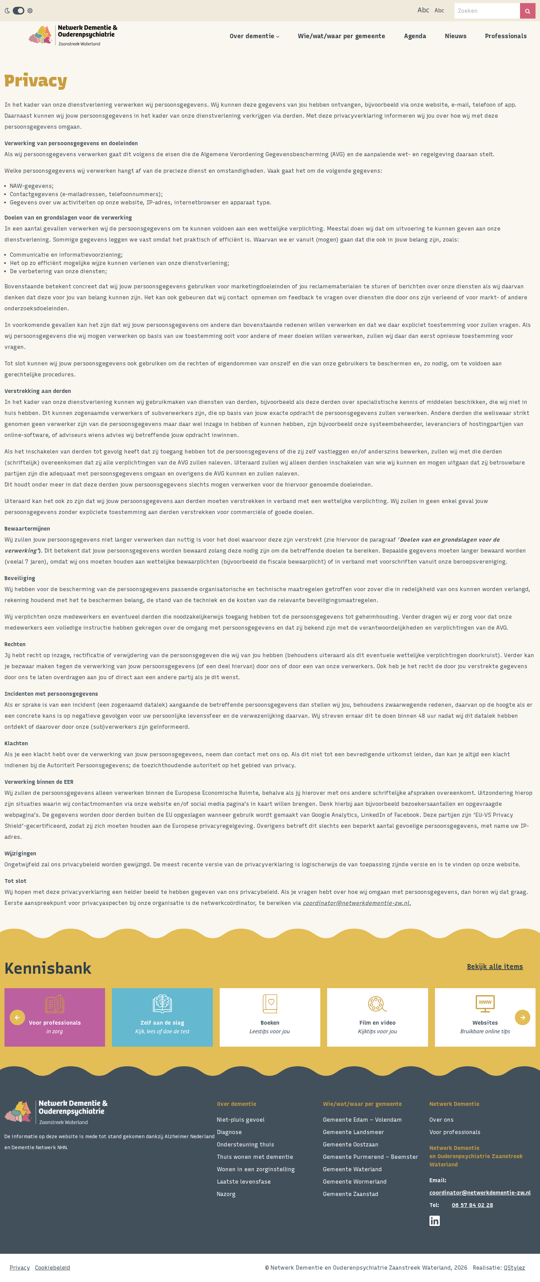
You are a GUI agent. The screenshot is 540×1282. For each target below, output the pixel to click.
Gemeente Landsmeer (353, 1132)
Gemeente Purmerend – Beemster (370, 1157)
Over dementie (252, 36)
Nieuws (456, 36)
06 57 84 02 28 (472, 1205)
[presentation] (17, 1017)
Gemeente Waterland (352, 1169)
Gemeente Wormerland (355, 1181)
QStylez (514, 1267)
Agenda (415, 36)
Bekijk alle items (495, 966)
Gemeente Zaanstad (350, 1194)
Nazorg (226, 1194)
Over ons (441, 1120)
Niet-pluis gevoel (240, 1120)
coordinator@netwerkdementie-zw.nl (480, 1192)
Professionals (506, 36)
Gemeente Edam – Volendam (362, 1120)
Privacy (20, 1267)
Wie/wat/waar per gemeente (341, 36)
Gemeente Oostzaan (350, 1144)
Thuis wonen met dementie (255, 1157)
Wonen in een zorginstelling (256, 1169)
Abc (423, 10)
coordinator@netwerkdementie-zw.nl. (357, 903)
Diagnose (229, 1132)
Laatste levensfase (244, 1181)
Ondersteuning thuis (245, 1144)
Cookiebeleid (52, 1267)
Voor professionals (454, 1132)
